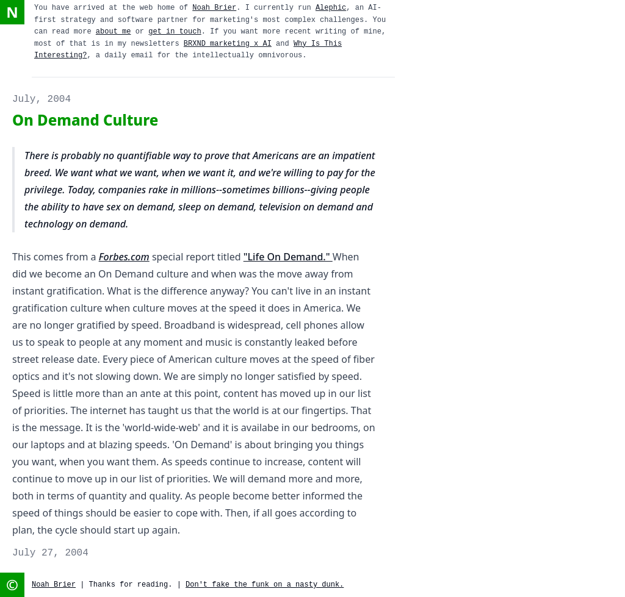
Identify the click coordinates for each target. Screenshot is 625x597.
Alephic (331, 8)
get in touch (174, 31)
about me (113, 31)
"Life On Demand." (288, 256)
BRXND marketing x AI (228, 44)
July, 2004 (41, 99)
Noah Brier (214, 8)
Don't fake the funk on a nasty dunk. (265, 585)
